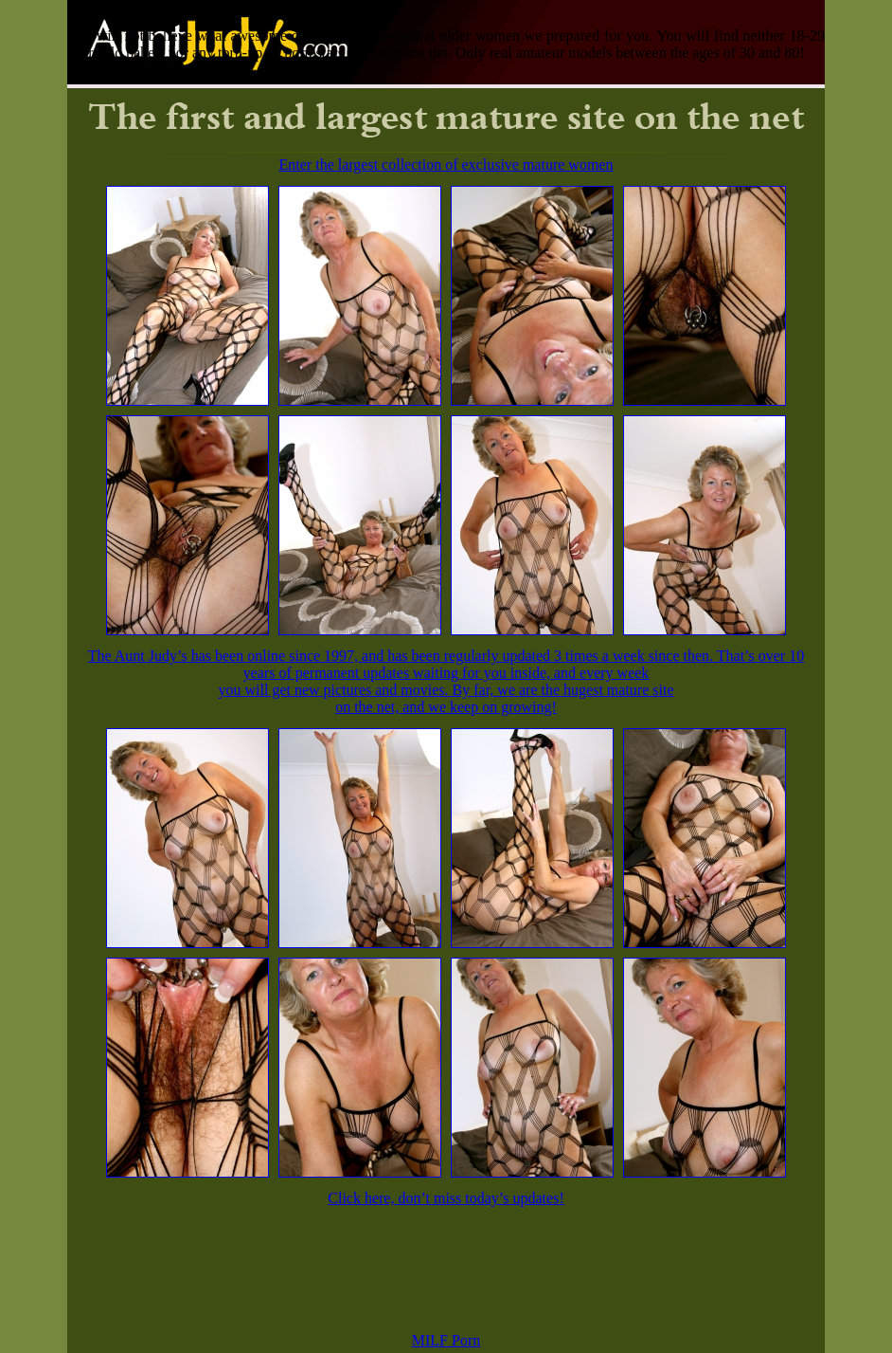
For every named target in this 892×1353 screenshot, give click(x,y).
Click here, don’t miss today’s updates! (445, 1198)
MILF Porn (446, 1340)
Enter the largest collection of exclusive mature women (446, 164)
